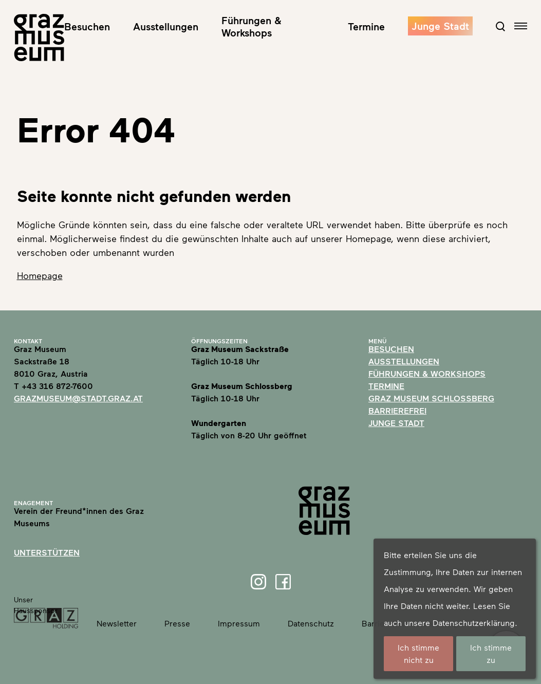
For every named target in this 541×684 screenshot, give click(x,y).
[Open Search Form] (500, 26)
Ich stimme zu (491, 653)
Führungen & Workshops (251, 26)
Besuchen (87, 26)
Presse (177, 623)
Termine (366, 26)
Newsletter (117, 623)
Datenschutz (311, 623)
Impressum (239, 623)
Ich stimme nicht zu (418, 653)
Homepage (40, 275)
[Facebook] (283, 581)
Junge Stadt (440, 26)
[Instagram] (258, 581)
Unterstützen (47, 552)
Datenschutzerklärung (474, 622)
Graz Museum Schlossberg (431, 398)
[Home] (39, 37)
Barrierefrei (397, 410)
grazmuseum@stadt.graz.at (78, 398)
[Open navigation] (520, 26)
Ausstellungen (165, 26)
